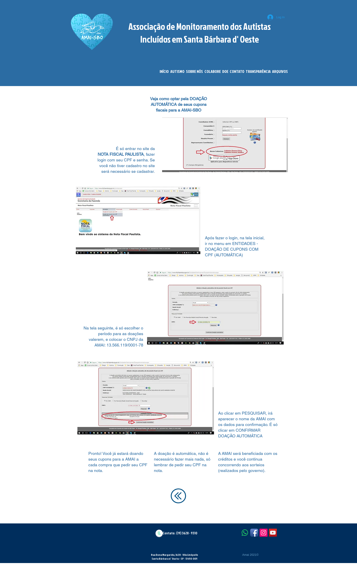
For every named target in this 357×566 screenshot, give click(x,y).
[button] (177, 71)
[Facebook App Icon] (254, 533)
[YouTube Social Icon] (273, 533)
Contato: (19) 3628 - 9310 (180, 533)
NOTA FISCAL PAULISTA (121, 154)
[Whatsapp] (245, 533)
